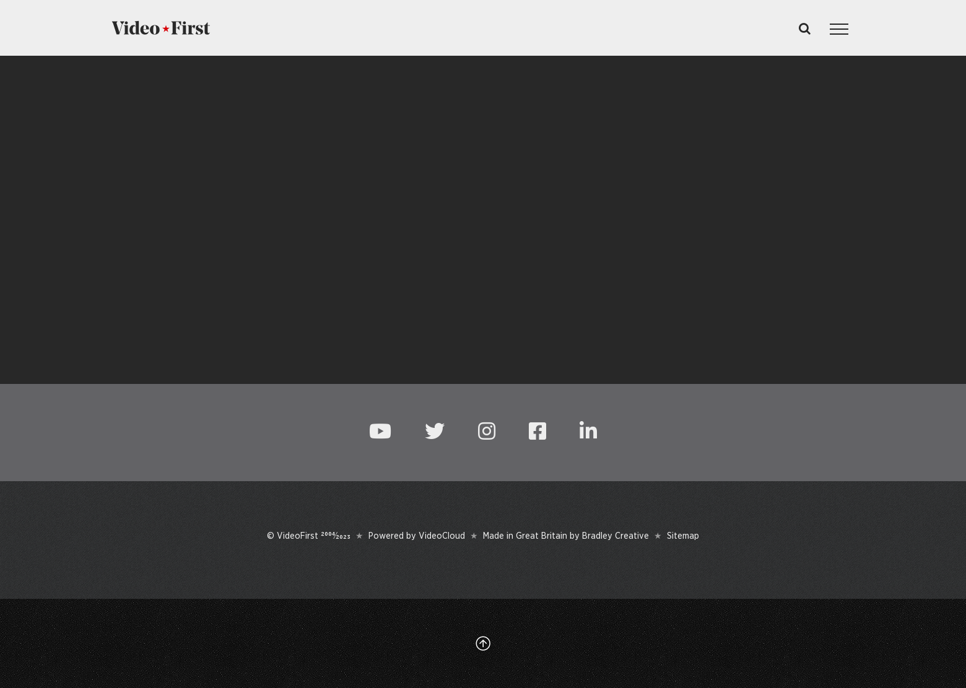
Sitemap (683, 536)
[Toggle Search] (805, 28)
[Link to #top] (483, 643)
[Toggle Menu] (839, 29)
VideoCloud (442, 536)
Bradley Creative (615, 536)
